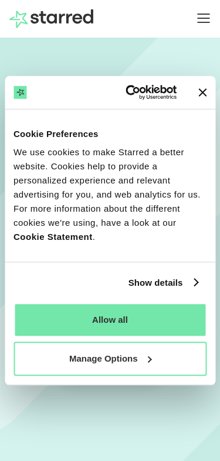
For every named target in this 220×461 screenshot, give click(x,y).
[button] (198, 18)
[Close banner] (202, 92)
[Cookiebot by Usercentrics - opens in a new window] (131, 92)
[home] (51, 18)
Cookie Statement (53, 237)
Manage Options (110, 358)
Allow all (110, 320)
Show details (155, 283)
